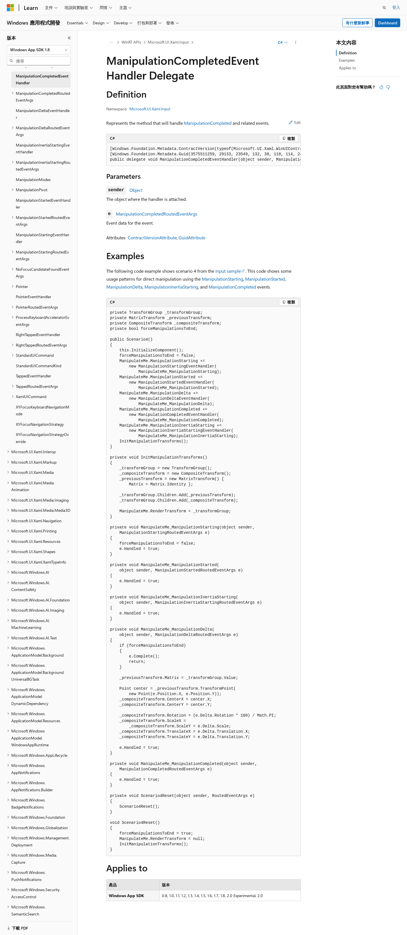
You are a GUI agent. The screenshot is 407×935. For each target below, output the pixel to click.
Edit (295, 122)
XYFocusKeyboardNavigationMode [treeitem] (42, 410)
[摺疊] (69, 38)
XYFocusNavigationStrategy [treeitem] (40, 424)
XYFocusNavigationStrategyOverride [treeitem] (42, 438)
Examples (347, 60)
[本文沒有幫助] (388, 87)
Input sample (228, 271)
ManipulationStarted (265, 279)
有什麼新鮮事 (357, 22)
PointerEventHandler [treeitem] (33, 296)
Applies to (347, 67)
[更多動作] (296, 42)
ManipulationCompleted (207, 123)
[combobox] (39, 49)
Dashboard (387, 22)
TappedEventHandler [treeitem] (33, 376)
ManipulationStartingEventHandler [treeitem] (42, 238)
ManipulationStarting (222, 279)
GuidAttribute (192, 237)
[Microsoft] (10, 7)
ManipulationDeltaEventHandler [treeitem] (43, 114)
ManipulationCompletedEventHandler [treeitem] (42, 79)
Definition (348, 52)
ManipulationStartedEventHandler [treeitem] (43, 203)
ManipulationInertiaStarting (171, 287)
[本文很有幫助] (381, 87)
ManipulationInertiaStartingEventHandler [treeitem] (43, 148)
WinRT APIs (131, 42)
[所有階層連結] (111, 42)
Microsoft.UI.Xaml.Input (168, 42)
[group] (203, 154)
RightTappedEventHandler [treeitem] (38, 334)
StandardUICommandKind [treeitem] (38, 365)
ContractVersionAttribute (152, 237)
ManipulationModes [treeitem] (33, 179)
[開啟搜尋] (384, 8)
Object (135, 190)
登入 (396, 7)
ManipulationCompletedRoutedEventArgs (156, 214)
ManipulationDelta (124, 287)
